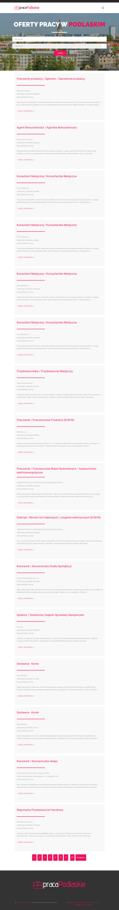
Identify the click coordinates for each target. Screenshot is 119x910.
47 (72, 857)
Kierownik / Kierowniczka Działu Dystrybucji (44, 566)
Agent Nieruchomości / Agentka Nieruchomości (47, 127)
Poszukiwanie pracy (84, 902)
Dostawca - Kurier (28, 663)
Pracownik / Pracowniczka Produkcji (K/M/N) (45, 420)
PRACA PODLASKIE (24, 902)
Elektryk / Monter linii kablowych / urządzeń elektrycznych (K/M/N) (59, 517)
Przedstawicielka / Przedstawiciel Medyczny (45, 371)
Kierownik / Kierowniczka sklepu (37, 761)
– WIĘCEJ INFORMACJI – (26, 111)
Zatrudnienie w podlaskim (83, 905)
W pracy (97, 902)
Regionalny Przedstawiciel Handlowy (40, 810)
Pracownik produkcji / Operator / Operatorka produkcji (51, 78)
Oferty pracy (70, 902)
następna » (80, 857)
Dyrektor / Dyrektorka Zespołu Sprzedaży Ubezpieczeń (50, 615)
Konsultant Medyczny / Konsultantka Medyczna (47, 176)
